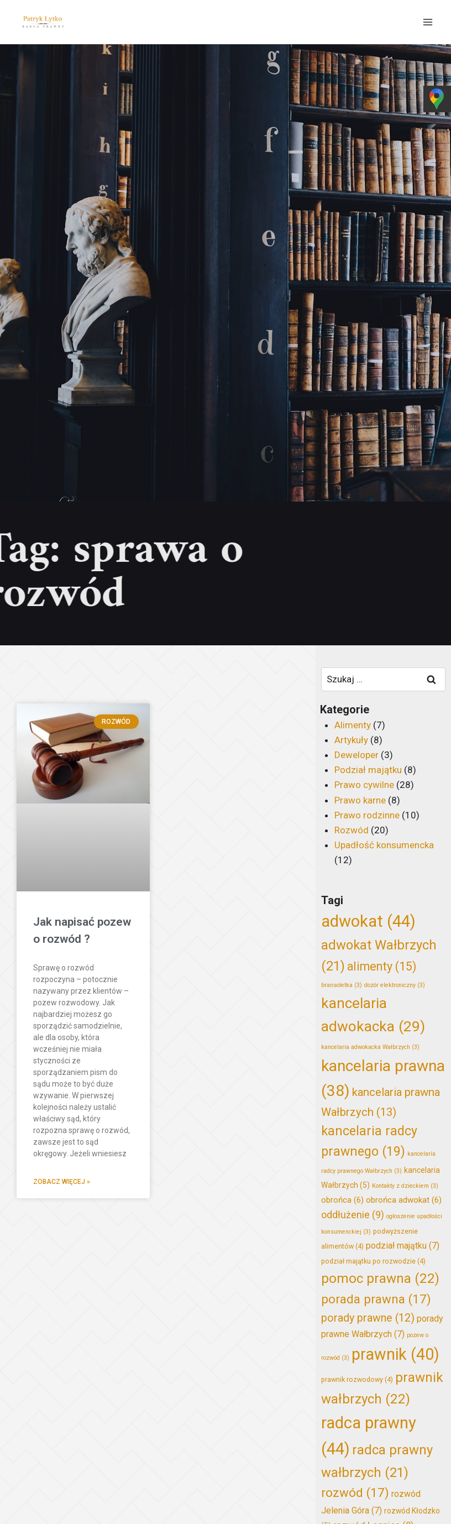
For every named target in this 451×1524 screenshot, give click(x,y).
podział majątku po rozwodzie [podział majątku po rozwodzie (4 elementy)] (373, 1261)
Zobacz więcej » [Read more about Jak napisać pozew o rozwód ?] (61, 1182)
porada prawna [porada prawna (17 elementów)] (376, 1299)
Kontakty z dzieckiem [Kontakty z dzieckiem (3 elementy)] (405, 1185)
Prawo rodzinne (367, 815)
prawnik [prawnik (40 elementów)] (395, 1354)
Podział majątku (368, 769)
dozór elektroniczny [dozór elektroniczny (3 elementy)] (394, 985)
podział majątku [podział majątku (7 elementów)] (402, 1245)
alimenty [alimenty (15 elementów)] (381, 966)
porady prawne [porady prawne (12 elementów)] (368, 1318)
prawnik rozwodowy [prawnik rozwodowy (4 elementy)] (357, 1379)
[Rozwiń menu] (427, 21)
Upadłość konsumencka (384, 844)
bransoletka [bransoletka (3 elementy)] (341, 985)
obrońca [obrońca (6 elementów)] (342, 1200)
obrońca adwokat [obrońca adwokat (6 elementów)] (404, 1200)
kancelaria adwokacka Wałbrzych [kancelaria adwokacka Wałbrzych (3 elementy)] (370, 1047)
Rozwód (351, 830)
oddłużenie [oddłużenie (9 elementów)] (352, 1214)
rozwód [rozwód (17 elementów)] (355, 1492)
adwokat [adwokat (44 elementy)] (368, 921)
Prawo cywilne (364, 784)
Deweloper (356, 754)
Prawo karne (360, 800)
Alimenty (352, 724)
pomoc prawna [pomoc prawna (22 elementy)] (380, 1278)
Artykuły (351, 739)
